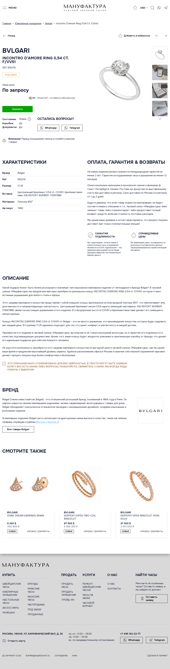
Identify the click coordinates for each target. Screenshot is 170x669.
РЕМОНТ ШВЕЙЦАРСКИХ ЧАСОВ (91, 587)
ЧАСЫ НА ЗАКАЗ (87, 596)
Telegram (72, 128)
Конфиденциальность (38, 655)
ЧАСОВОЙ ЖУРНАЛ (88, 604)
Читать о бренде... (47, 422)
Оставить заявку (148, 598)
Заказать (17, 109)
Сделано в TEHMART (157, 655)
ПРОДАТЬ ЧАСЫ (67, 585)
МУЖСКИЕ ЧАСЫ (34, 590)
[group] (119, 79)
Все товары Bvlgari (18, 429)
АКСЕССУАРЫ (10, 607)
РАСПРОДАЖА (36, 604)
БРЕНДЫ (33, 583)
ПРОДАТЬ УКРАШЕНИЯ (68, 593)
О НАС (111, 583)
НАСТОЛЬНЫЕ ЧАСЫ (10, 601)
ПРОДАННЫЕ (35, 614)
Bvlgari (16, 51)
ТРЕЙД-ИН (67, 599)
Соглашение (61, 655)
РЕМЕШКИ (8, 612)
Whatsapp (48, 128)
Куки (74, 655)
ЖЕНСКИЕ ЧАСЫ (34, 598)
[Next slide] (160, 118)
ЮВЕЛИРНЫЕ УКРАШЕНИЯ (10, 593)
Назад (8, 36)
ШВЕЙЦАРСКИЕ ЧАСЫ (11, 585)
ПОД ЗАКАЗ (34, 609)
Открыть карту (13, 641)
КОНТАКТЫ (114, 588)
